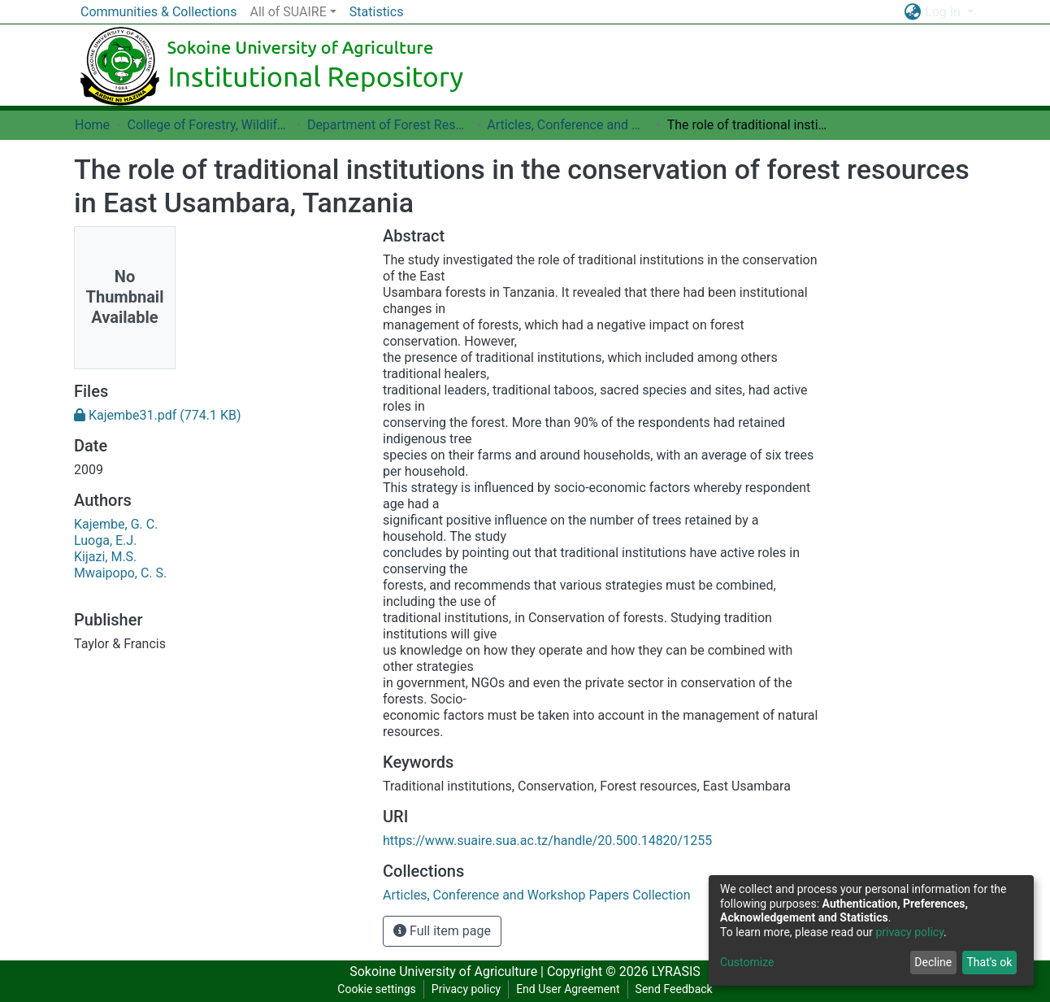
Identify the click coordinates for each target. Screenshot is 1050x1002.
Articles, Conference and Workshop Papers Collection (568, 125)
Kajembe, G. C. (116, 524)
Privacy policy (466, 988)
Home (92, 125)
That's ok (989, 962)
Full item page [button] (442, 931)
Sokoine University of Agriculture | (448, 971)
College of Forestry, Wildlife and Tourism (208, 125)
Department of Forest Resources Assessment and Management (388, 125)
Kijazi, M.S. (105, 556)
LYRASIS (676, 971)
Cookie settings (376, 988)
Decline (933, 962)
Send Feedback (674, 988)
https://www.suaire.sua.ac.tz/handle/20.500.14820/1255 (547, 840)
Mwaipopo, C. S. (120, 573)
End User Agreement (567, 988)
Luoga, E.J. (105, 540)
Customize (747, 962)
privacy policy (909, 932)
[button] (912, 12)
